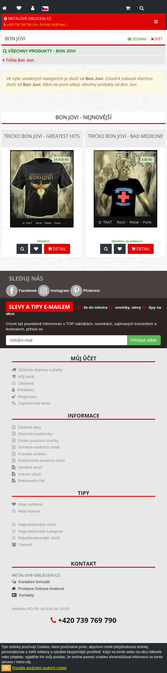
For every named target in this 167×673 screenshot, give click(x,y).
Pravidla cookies (29, 454)
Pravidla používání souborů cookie (39, 668)
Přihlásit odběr (144, 340)
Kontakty (23, 595)
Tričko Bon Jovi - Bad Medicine (125, 136)
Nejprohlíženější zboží (34, 524)
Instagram (53, 290)
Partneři (22, 544)
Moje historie (26, 511)
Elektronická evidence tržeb (38, 460)
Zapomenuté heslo (31, 403)
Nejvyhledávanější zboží (36, 538)
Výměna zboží (27, 467)
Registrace (24, 396)
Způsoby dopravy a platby (37, 369)
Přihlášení (23, 390)
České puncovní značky (35, 440)
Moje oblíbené (27, 504)
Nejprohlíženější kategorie (37, 531)
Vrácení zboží (26, 474)
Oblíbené (23, 383)
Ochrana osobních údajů (36, 447)
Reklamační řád (28, 480)
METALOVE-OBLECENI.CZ (35, 21)
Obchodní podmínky (32, 434)
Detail (57, 249)
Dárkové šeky (26, 427)
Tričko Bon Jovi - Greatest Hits (42, 136)
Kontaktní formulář (31, 582)
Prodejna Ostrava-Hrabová (38, 588)
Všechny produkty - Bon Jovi (39, 51)
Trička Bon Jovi (18, 60)
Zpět (156, 39)
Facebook (21, 290)
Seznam (137, 39)
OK (6, 668)
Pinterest (85, 290)
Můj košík (23, 376)
